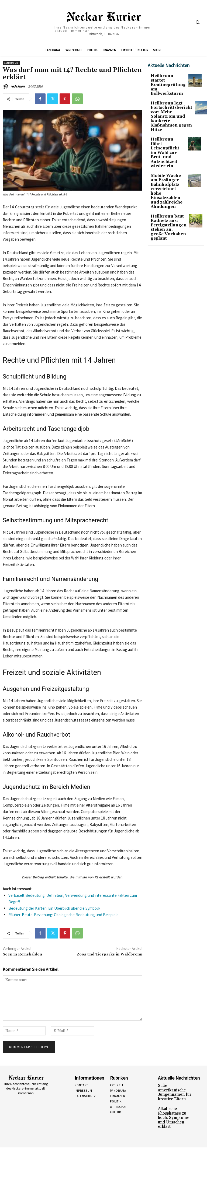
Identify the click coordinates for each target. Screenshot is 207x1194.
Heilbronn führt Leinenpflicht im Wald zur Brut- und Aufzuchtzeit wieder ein (167, 131)
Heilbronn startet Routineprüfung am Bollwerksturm (167, 79)
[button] (197, 22)
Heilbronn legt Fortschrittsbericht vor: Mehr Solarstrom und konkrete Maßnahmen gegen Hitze (167, 104)
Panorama (11, 63)
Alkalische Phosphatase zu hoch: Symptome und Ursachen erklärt (174, 1107)
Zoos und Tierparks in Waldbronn (109, 954)
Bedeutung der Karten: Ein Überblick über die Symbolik (54, 908)
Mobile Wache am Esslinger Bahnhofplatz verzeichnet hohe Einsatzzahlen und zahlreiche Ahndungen (166, 157)
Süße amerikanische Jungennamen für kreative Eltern (173, 1089)
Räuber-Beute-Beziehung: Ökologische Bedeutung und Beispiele (63, 914)
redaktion (18, 86)
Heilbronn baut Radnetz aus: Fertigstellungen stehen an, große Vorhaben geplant (166, 185)
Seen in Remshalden (22, 954)
